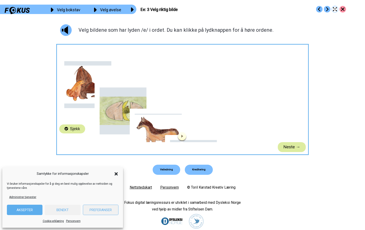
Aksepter (25, 210)
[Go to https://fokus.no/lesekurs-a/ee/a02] (319, 9)
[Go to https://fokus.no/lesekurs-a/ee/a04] (327, 9)
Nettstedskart (141, 187)
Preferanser (101, 210)
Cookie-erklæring (53, 221)
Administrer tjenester (22, 197)
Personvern (73, 221)
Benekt (62, 210)
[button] (116, 174)
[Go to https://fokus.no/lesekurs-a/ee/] (343, 9)
